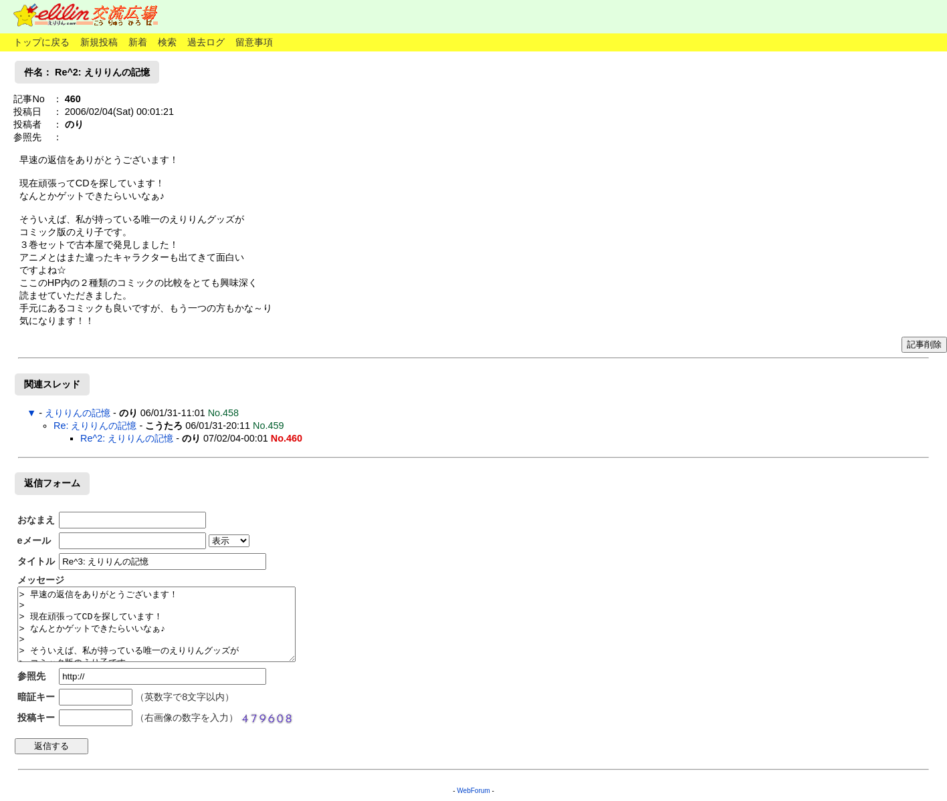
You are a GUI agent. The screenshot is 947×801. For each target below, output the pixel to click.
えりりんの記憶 (77, 413)
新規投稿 (99, 42)
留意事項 (254, 42)
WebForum (473, 790)
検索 (167, 42)
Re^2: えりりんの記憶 (126, 438)
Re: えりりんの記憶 (95, 425)
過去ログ (206, 42)
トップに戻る (41, 42)
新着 (137, 42)
